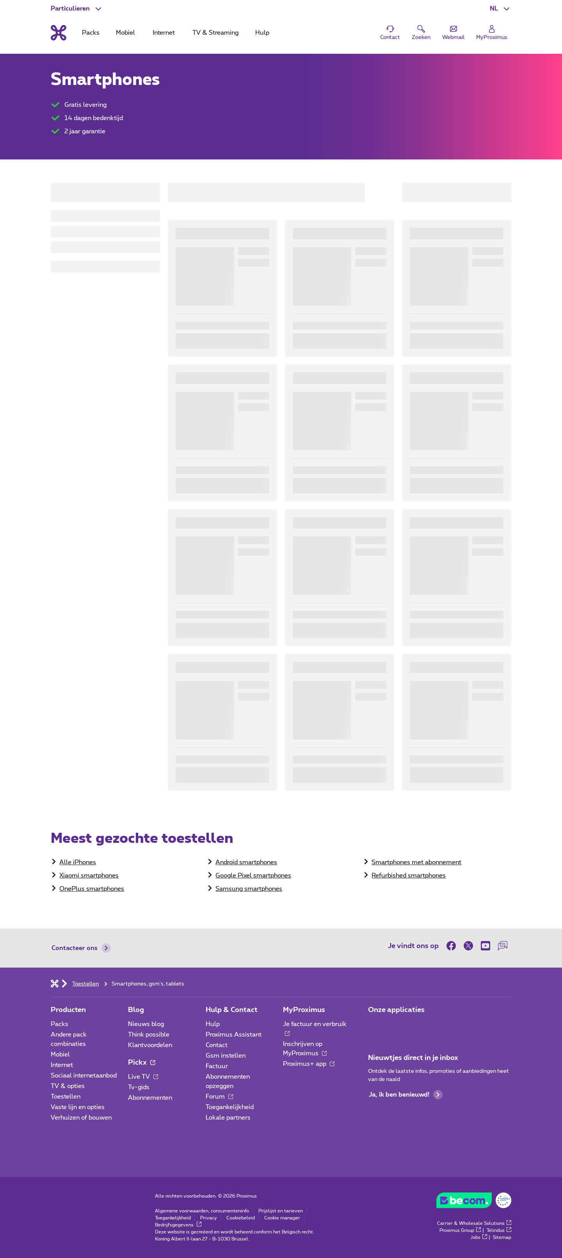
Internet (62, 1065)
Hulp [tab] (262, 33)
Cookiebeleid (240, 1218)
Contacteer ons (81, 948)
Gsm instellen (225, 1056)
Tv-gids (138, 1087)
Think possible (148, 1035)
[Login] (491, 33)
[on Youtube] (485, 945)
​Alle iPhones (77, 862)
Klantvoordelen (150, 1045)
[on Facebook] (453, 945)
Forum (219, 1096)
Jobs (478, 1237)
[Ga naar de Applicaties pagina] (375, 1026)
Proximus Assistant (233, 1035)
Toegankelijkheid (230, 1107)
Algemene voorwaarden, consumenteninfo (202, 1210)
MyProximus (304, 1010)
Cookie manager (282, 1218)
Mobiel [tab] (125, 33)
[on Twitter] (468, 945)
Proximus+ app (308, 1064)
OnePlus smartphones (91, 889)
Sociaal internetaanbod (84, 1075)
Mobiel (60, 1054)
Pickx (141, 1062)
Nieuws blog (146, 1024)
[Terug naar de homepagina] (58, 32)
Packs (59, 1024)
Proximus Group (460, 1230)
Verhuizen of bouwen (81, 1118)
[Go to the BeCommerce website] (473, 1202)
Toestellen (65, 1096)
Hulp (213, 1024)
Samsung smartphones (248, 889)
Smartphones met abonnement (416, 862)
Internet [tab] (164, 33)
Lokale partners (228, 1118)
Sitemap (502, 1237)
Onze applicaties (396, 1010)
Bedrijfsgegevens (178, 1225)
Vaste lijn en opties (78, 1107)
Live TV (143, 1077)
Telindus (499, 1230)
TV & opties (68, 1086)
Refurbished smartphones (409, 875)
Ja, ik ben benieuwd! (406, 1094)
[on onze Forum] (502, 945)
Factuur (217, 1066)
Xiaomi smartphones (89, 875)
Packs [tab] (91, 33)
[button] (500, 8)
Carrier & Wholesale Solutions (474, 1223)
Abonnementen (150, 1098)
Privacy (208, 1218)
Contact (217, 1045)
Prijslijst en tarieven (280, 1210)
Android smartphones (246, 862)
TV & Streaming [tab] (215, 33)
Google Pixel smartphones (253, 875)
